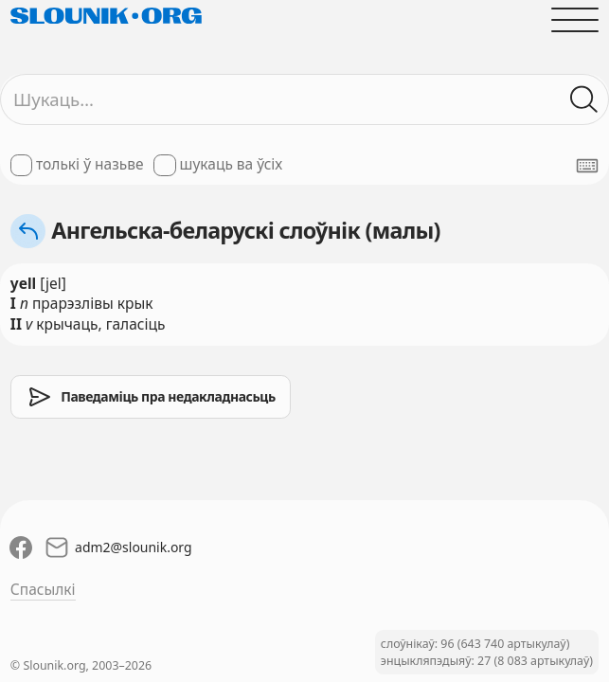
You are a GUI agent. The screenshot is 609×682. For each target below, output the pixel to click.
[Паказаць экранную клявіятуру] (587, 165)
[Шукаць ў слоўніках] (584, 99)
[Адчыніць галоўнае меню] (575, 20)
